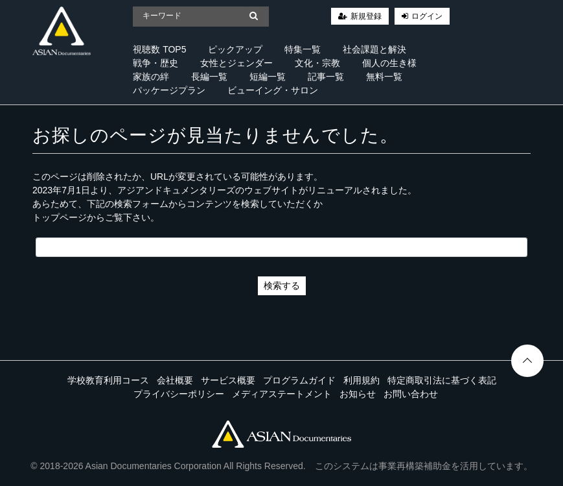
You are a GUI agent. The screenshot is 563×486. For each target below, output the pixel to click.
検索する (282, 285)
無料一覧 (384, 76)
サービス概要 (228, 380)
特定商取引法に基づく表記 (441, 380)
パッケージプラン (169, 90)
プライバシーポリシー (178, 394)
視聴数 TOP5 (159, 49)
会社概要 (175, 380)
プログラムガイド (299, 380)
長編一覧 (209, 76)
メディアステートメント (282, 394)
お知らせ (357, 394)
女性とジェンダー (236, 63)
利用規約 (361, 380)
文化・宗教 (317, 63)
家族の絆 (151, 76)
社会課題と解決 (374, 49)
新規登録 (366, 16)
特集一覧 (302, 49)
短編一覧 (267, 76)
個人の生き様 (389, 63)
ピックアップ (235, 49)
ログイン (426, 16)
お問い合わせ (411, 394)
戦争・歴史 (155, 63)
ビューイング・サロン (272, 90)
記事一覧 (326, 76)
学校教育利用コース (108, 380)
